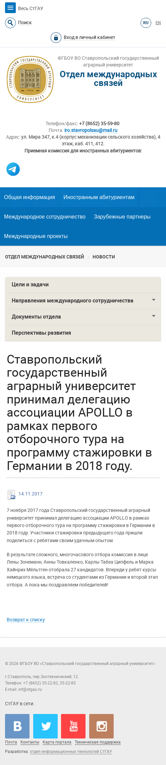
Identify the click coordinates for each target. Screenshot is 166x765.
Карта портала (57, 742)
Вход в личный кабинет (89, 37)
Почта (11, 742)
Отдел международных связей (44, 256)
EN (158, 22)
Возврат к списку (26, 619)
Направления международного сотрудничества (72, 300)
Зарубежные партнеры (122, 217)
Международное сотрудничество (45, 217)
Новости (104, 256)
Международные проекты (36, 236)
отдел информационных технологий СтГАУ (71, 751)
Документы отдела (36, 317)
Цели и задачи (30, 284)
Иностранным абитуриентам (98, 197)
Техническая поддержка (98, 742)
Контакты (29, 742)
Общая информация (29, 197)
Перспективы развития (41, 333)
